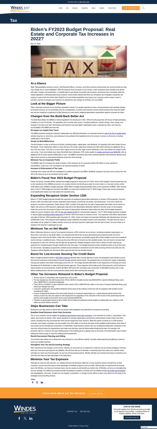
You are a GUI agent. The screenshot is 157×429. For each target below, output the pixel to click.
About (93, 8)
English (144, 427)
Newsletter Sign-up (132, 417)
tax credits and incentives (116, 370)
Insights (101, 8)
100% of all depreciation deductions (50, 214)
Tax (67, 8)
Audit (60, 8)
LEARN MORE (96, 394)
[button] (32, 382)
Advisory (75, 8)
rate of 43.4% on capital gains (115, 133)
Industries (85, 8)
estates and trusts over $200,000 (108, 152)
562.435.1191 (84, 2)
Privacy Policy (83, 426)
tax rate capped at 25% (69, 212)
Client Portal (112, 8)
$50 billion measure (63, 258)
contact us (72, 411)
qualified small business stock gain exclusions (76, 315)
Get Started (130, 8)
